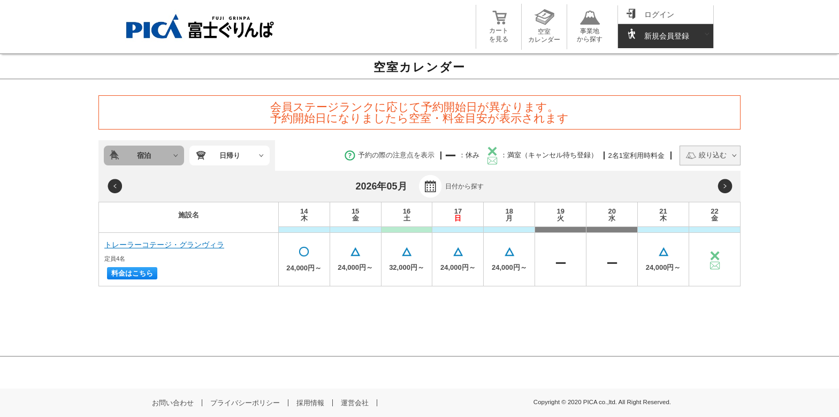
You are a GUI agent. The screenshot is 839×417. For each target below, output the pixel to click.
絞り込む (706, 155)
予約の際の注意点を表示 (389, 155)
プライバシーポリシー (245, 403)
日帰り (229, 155)
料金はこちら (132, 273)
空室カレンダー (544, 31)
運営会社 (355, 403)
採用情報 (310, 403)
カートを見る (498, 31)
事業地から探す (589, 31)
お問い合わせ (173, 403)
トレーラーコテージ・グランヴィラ (164, 244)
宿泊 (144, 155)
